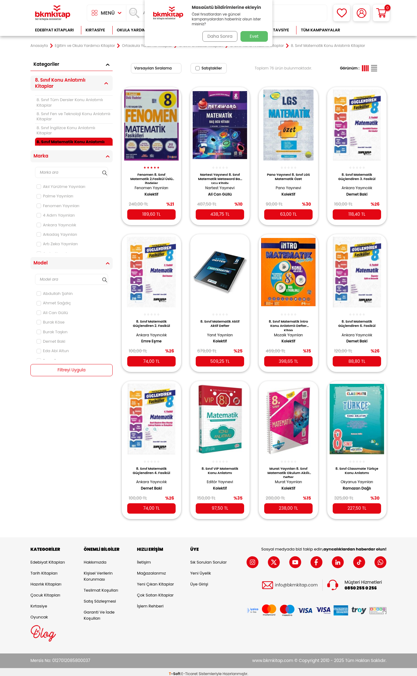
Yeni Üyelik (200, 569)
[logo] (52, 13)
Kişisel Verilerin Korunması (98, 572)
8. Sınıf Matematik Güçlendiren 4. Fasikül (151, 464)
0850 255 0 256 (361, 584)
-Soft (175, 670)
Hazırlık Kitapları (45, 580)
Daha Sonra (218, 36)
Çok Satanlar (367, 30)
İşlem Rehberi (150, 602)
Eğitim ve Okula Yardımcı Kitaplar (85, 45)
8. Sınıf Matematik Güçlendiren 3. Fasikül (356, 173)
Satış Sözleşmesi (100, 597)
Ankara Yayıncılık (56, 225)
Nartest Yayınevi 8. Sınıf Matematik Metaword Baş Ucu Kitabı (220, 175)
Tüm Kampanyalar (320, 30)
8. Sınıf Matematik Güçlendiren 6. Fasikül (357, 319)
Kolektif (152, 191)
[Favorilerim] (341, 13)
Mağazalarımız (151, 569)
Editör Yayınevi (220, 476)
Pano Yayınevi (288, 184)
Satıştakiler (208, 68)
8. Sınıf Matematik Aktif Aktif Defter (220, 319)
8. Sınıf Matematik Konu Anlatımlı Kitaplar (71, 144)
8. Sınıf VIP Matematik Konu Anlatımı (219, 464)
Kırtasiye (95, 30)
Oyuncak (39, 613)
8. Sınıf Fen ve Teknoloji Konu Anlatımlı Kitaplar (73, 116)
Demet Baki (51, 341)
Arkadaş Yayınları (57, 234)
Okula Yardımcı (133, 30)
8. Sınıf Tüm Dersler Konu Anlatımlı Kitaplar (70, 102)
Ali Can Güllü (52, 313)
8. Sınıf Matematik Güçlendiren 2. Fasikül (151, 319)
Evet (254, 36)
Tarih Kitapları (44, 569)
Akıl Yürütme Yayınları (61, 186)
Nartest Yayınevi (219, 184)
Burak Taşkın (52, 332)
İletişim (144, 558)
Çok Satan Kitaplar (155, 591)
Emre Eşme (151, 336)
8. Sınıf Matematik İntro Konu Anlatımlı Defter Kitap (288, 320)
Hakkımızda (95, 558)
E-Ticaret (189, 670)
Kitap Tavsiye (275, 30)
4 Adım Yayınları (56, 215)
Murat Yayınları (288, 476)
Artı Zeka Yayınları (57, 244)
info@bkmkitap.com (296, 581)
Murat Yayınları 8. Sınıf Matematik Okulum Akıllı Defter (288, 466)
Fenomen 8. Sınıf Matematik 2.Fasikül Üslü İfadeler (151, 175)
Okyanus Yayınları (357, 476)
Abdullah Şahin (55, 293)
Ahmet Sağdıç (54, 303)
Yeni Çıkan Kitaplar (155, 580)
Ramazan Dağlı (357, 482)
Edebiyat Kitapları (54, 30)
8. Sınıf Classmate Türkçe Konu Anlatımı (357, 464)
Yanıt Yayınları (220, 330)
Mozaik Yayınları (288, 330)
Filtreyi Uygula (71, 370)
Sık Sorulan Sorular (208, 558)
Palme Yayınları (55, 196)
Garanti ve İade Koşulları (99, 611)
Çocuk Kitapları (45, 591)
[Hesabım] (361, 13)
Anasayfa (39, 45)
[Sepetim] (381, 13)
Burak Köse (51, 322)
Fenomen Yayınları (58, 206)
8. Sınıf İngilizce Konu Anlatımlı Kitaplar (66, 130)
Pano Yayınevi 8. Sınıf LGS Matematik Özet (288, 173)
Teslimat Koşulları (101, 586)
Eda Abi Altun (53, 351)
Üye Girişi (199, 580)
